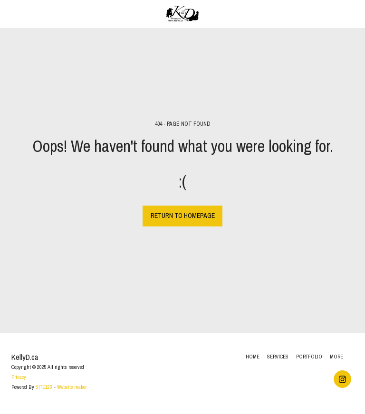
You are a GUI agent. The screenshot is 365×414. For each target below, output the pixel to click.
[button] (10, 13)
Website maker (71, 386)
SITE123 (44, 386)
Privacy (18, 376)
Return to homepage (183, 215)
